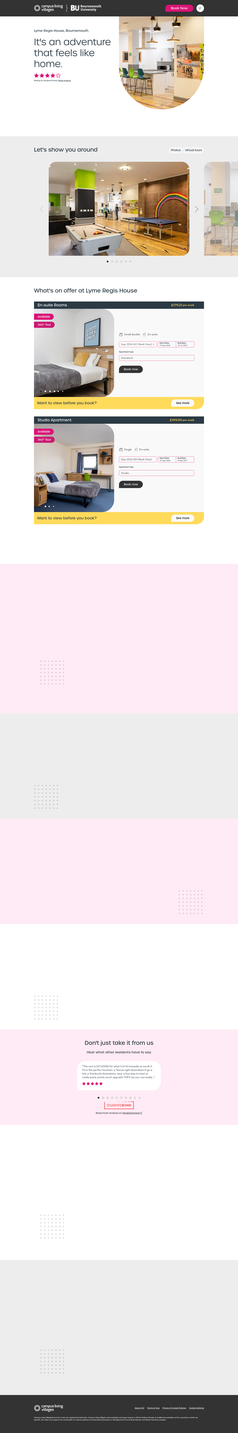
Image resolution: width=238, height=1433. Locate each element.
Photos (176, 150)
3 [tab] (116, 261)
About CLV (139, 1408)
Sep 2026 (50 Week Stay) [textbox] (136, 459)
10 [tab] (139, 1097)
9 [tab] (135, 1098)
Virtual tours (193, 150)
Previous (41, 209)
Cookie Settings (196, 1408)
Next (196, 209)
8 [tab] (130, 1097)
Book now (131, 369)
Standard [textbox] (127, 358)
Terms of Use (153, 1408)
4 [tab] (121, 261)
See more (182, 403)
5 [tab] (126, 261)
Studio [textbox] (125, 473)
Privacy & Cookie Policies (174, 1408)
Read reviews (64, 80)
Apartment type (126, 352)
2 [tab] (112, 261)
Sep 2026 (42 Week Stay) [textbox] (136, 344)
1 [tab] (107, 261)
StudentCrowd (132, 1113)
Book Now (179, 8)
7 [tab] (125, 1097)
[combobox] (138, 344)
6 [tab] (130, 261)
